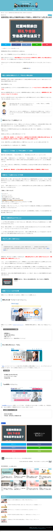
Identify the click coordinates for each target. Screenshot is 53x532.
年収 (23, 9)
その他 (39, 9)
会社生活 (19, 9)
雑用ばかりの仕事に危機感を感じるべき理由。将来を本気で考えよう (19, 501)
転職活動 (14, 9)
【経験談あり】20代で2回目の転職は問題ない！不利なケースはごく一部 (20, 521)
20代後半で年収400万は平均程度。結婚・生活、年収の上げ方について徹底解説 (21, 506)
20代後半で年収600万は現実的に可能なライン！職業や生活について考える (20, 516)
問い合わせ (35, 527)
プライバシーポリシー (42, 527)
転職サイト (34, 9)
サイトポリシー (49, 527)
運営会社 (31, 527)
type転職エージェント (7, 405)
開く (30, 68)
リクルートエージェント (18, 324)
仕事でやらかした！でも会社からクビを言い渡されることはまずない (19, 511)
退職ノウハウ (28, 9)
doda (3, 366)
